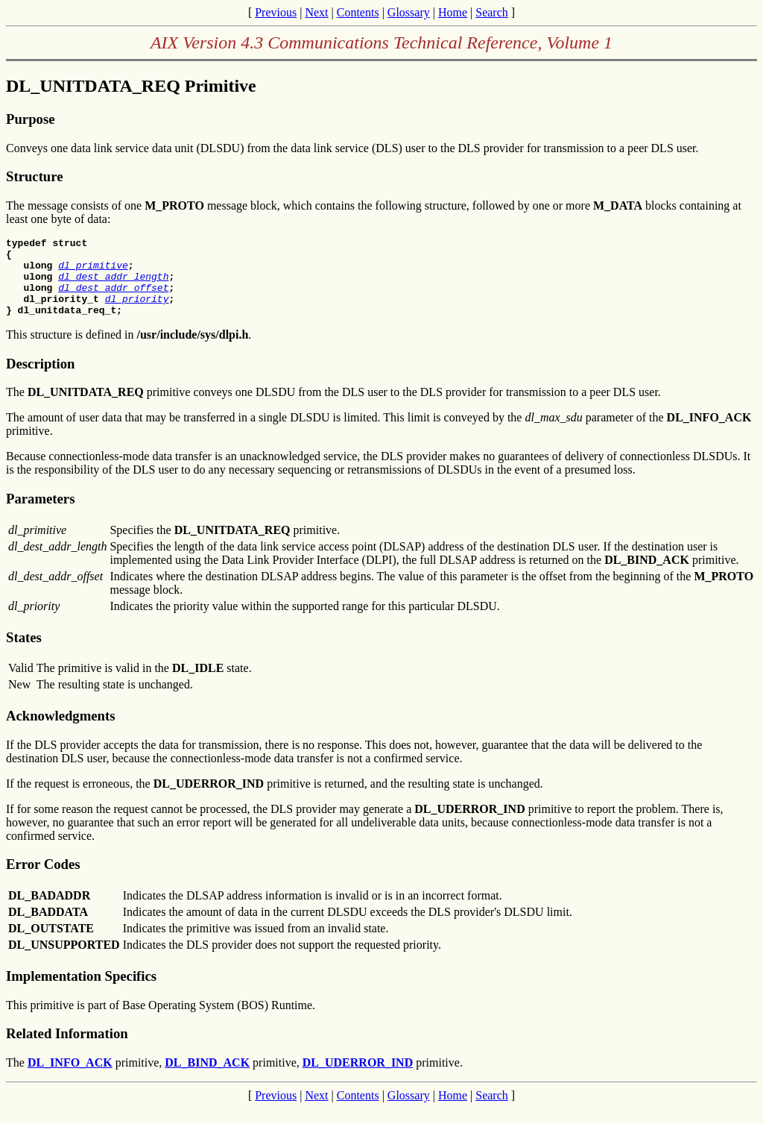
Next (316, 12)
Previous (276, 12)
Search (491, 12)
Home (452, 12)
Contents (358, 12)
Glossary (408, 12)
